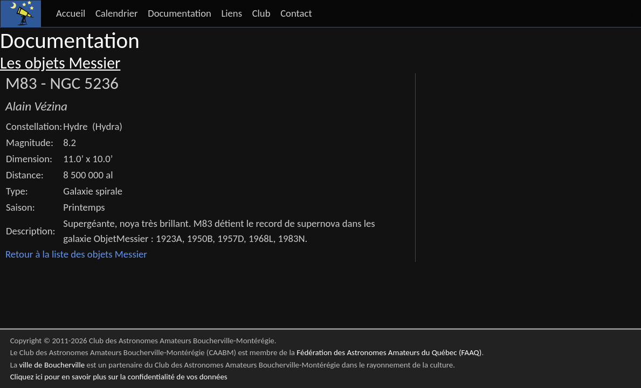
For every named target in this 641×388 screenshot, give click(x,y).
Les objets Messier (60, 63)
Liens (231, 13)
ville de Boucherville (52, 365)
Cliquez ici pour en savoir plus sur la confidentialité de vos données (119, 377)
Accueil (70, 13)
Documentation (179, 13)
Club (261, 13)
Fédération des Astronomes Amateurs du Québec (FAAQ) (389, 352)
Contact (296, 13)
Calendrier (116, 13)
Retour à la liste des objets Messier (76, 254)
